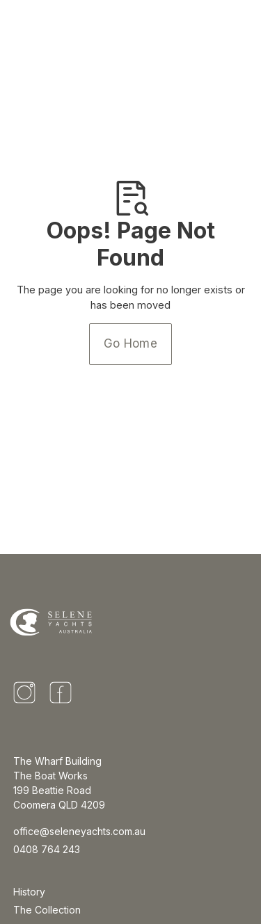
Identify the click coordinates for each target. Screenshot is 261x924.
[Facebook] (60, 692)
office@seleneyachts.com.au (79, 831)
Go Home (130, 343)
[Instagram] (24, 692)
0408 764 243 (46, 849)
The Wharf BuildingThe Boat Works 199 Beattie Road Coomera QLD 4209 (59, 783)
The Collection (47, 910)
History (29, 892)
